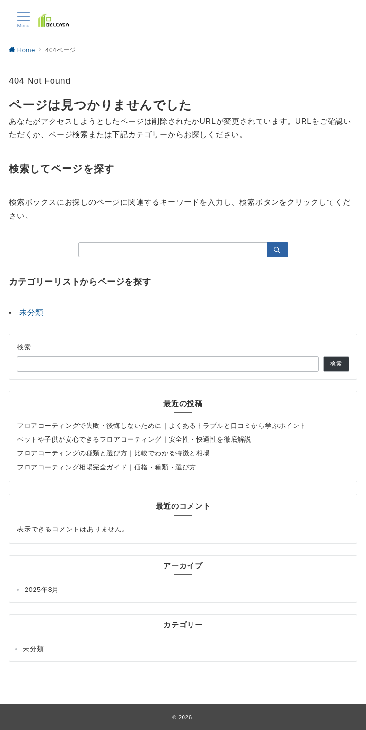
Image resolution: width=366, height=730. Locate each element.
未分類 (31, 312)
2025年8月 (42, 589)
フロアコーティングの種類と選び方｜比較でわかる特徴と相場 (113, 453)
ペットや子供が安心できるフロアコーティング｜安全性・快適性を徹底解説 (134, 439)
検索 (24, 347)
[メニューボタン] (23, 20)
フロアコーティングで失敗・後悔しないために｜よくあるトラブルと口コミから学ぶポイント (161, 425)
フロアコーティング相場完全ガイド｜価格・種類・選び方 (106, 467)
